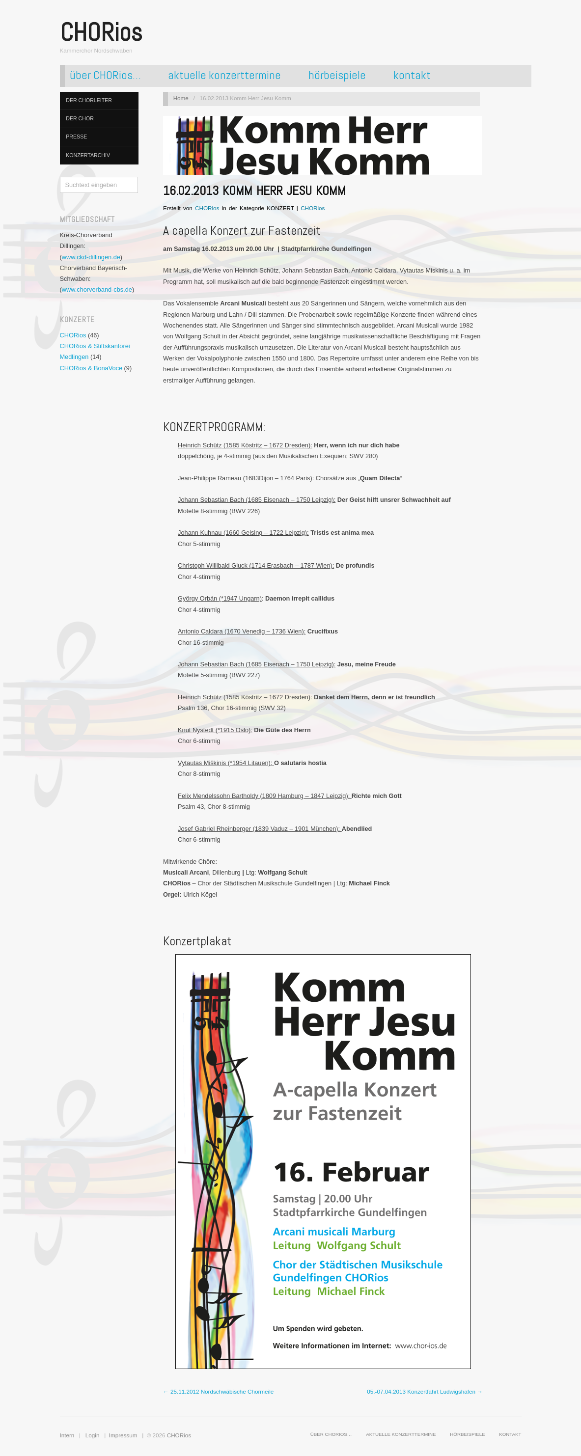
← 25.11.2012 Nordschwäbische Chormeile (218, 1391)
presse (76, 136)
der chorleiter (89, 100)
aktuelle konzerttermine (224, 76)
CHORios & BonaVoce (91, 368)
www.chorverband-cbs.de (97, 289)
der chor (80, 118)
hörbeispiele (337, 76)
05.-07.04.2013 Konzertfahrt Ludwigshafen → (425, 1391)
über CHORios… (105, 76)
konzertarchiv (88, 155)
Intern (67, 1435)
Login (92, 1435)
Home (181, 98)
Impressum (123, 1435)
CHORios (73, 335)
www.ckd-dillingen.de (91, 257)
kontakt (412, 76)
